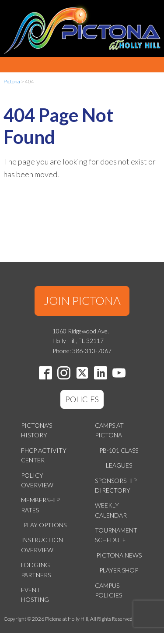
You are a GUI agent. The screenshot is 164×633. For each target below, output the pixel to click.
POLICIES (82, 399)
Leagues (119, 465)
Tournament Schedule (116, 535)
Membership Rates (40, 504)
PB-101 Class (118, 450)
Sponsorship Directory (115, 485)
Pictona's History (36, 430)
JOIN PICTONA (82, 300)
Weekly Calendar (111, 510)
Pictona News (119, 555)
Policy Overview (37, 480)
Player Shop (118, 570)
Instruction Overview (42, 544)
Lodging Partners (36, 569)
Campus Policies (108, 590)
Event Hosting (35, 594)
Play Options (45, 525)
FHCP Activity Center (43, 455)
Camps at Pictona (109, 430)
